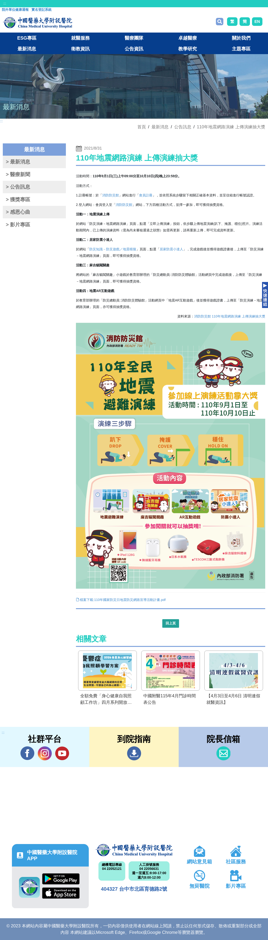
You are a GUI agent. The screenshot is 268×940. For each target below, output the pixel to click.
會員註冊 (145, 195)
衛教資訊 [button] (80, 48)
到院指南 (134, 753)
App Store (61, 893)
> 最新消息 (18, 162)
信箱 (223, 753)
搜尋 (219, 21)
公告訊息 (182, 126)
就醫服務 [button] (80, 38)
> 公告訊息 (18, 187)
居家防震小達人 (171, 249)
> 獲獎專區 (18, 199)
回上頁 (171, 623)
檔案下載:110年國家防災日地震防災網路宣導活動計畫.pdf (121, 600)
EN (257, 21)
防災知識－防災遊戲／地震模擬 (112, 249)
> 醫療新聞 (18, 174)
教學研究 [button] (187, 48)
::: (4, 3)
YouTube (62, 753)
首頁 (141, 126)
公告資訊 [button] (134, 48)
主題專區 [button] (241, 48)
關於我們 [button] (241, 38)
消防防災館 (110, 195)
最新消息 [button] (26, 48)
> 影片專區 (18, 224)
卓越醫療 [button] (187, 38)
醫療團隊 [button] (134, 38)
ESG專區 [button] (26, 38)
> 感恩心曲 (18, 212)
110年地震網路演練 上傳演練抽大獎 (231, 126)
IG (45, 753)
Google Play (61, 879)
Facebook (27, 753)
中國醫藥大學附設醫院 (133, 850)
